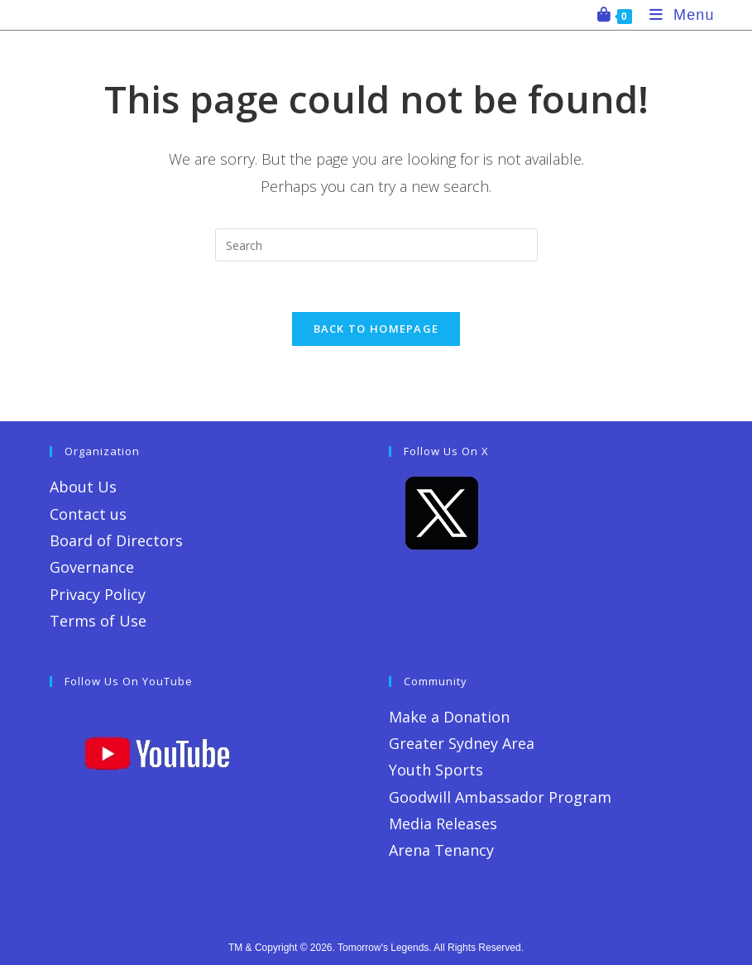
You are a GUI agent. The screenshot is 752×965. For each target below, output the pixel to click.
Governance (92, 567)
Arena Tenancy (441, 850)
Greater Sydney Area (461, 743)
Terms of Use (98, 621)
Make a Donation (449, 717)
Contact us (88, 514)
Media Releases (443, 823)
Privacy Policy (98, 594)
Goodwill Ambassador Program (500, 797)
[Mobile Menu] (676, 15)
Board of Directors (116, 540)
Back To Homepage (376, 328)
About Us (83, 487)
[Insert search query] (376, 245)
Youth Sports (436, 770)
